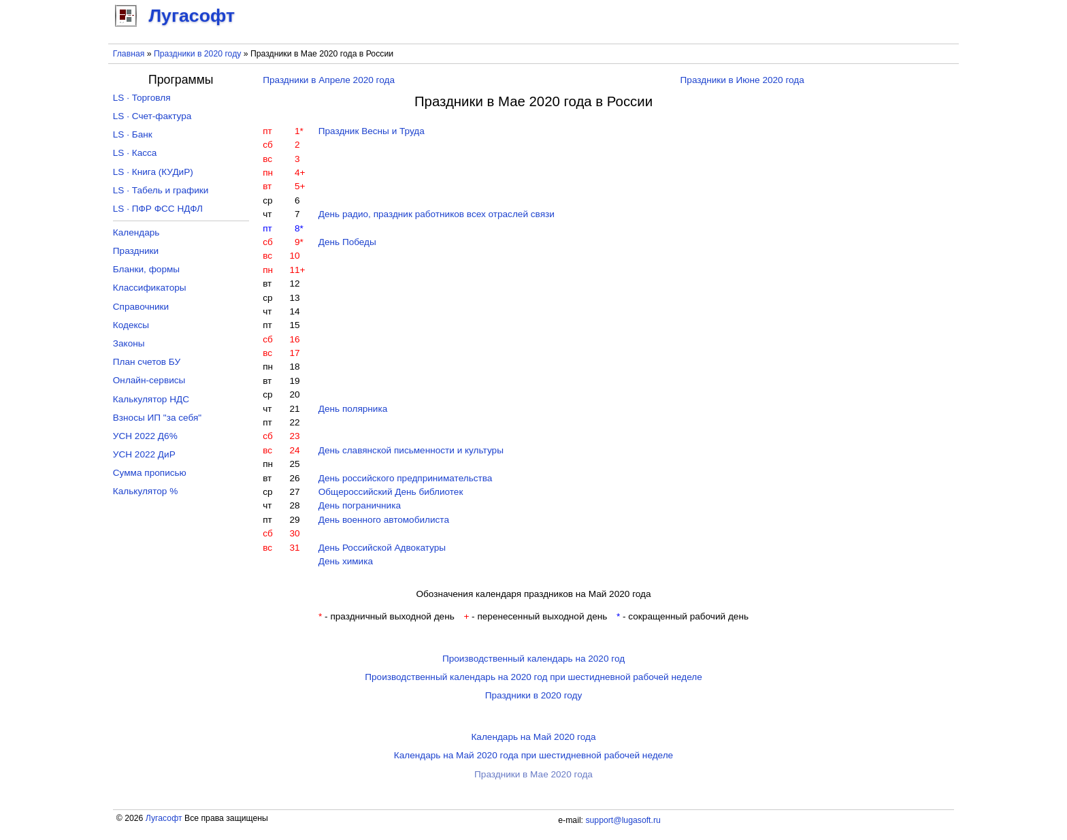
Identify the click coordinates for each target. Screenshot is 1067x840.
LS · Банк (132, 134)
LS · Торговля (142, 98)
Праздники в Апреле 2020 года (329, 80)
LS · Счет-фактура (152, 116)
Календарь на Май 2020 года (533, 737)
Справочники (141, 307)
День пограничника (359, 505)
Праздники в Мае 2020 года (533, 774)
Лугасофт (164, 818)
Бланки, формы (146, 269)
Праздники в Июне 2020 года (742, 80)
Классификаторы (149, 287)
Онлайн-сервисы (149, 380)
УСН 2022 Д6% (145, 436)
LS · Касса (135, 153)
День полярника (353, 409)
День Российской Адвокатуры (382, 548)
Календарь (136, 232)
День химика (345, 561)
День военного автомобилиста (383, 520)
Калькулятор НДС (151, 399)
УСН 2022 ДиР (144, 454)
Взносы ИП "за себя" (157, 418)
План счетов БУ (146, 362)
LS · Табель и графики (161, 190)
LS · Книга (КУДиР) (153, 172)
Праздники (136, 251)
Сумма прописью (149, 473)
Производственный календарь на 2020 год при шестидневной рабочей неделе (533, 677)
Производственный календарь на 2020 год (533, 658)
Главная (129, 54)
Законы (129, 343)
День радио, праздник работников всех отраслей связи (436, 214)
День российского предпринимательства (405, 478)
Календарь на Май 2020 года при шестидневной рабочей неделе (533, 755)
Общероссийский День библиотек (390, 492)
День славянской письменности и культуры (411, 450)
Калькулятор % (145, 491)
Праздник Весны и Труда (371, 131)
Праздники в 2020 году (197, 54)
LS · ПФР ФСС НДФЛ (158, 209)
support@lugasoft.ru (622, 820)
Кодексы (131, 325)
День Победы (347, 242)
